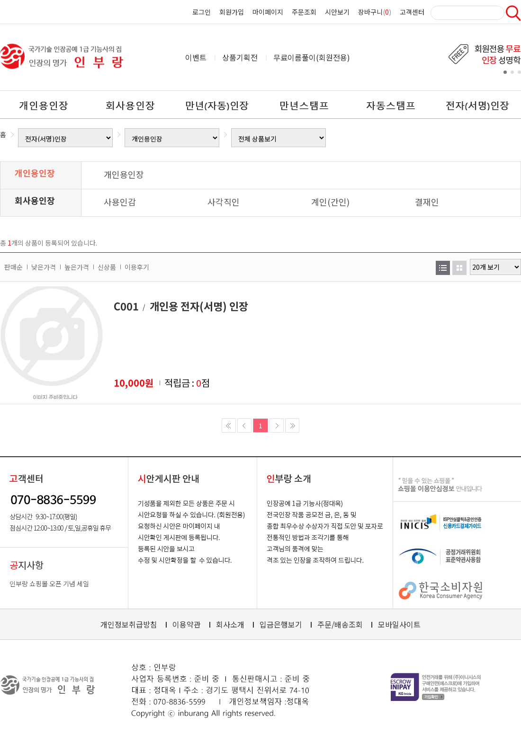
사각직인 (223, 201)
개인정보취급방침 (128, 624)
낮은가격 (43, 267)
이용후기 (137, 267)
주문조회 (304, 12)
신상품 (107, 267)
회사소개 (230, 624)
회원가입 (231, 12)
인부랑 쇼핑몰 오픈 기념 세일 (49, 583)
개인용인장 (35, 173)
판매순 (13, 267)
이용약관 (186, 624)
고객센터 (412, 12)
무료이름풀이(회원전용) (311, 57)
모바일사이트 (399, 624)
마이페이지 (267, 12)
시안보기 (337, 12)
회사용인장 (35, 200)
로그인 (201, 12)
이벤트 (196, 57)
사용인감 (120, 201)
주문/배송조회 (340, 624)
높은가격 (76, 267)
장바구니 (370, 12)
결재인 (427, 201)
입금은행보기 (281, 624)
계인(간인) (330, 201)
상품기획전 (240, 57)
